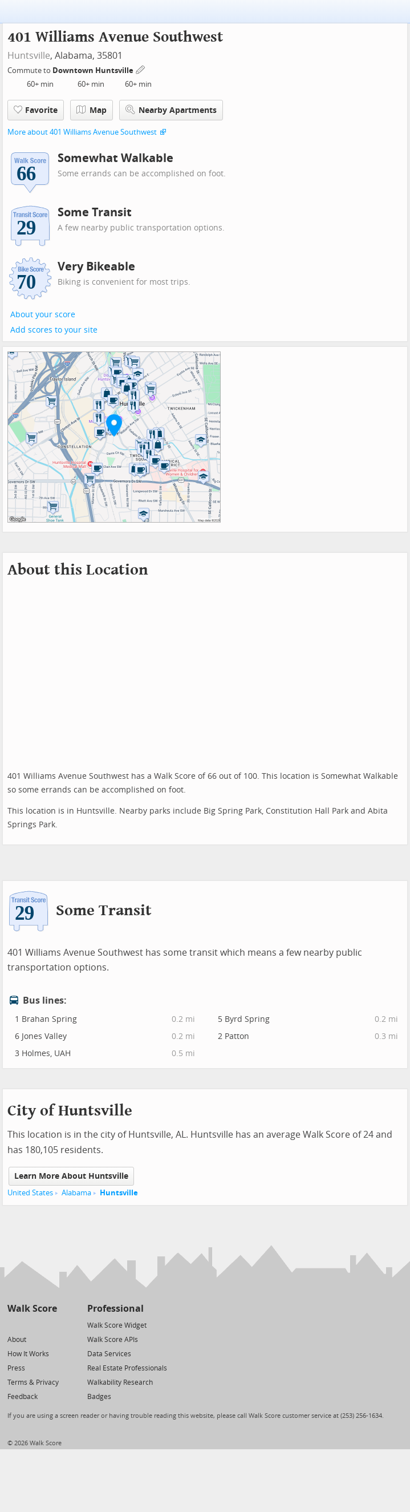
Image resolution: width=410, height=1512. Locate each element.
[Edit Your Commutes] (141, 68)
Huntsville (28, 55)
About (16, 1340)
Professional (115, 1308)
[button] (114, 425)
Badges (99, 1397)
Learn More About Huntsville (71, 1176)
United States (30, 1192)
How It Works (28, 1354)
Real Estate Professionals (127, 1368)
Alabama (76, 1192)
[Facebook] (31, 1324)
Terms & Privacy (33, 1382)
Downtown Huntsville (93, 70)
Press (16, 1368)
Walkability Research (120, 1382)
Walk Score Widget (117, 1325)
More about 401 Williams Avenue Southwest (82, 132)
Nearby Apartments (171, 109)
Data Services (109, 1354)
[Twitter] (14, 1324)
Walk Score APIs (112, 1340)
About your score (42, 315)
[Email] (49, 1324)
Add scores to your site (54, 330)
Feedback (22, 1397)
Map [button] (91, 110)
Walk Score (32, 1308)
